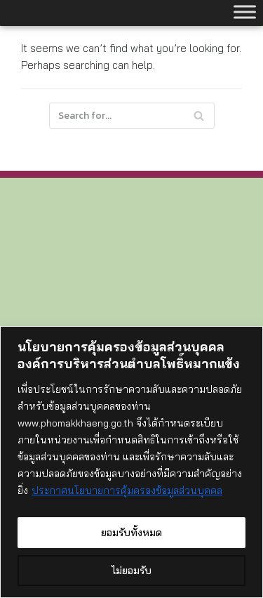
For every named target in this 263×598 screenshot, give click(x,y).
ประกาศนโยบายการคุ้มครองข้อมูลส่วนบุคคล (127, 490)
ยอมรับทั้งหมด (131, 532)
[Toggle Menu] (245, 11)
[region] (131, 462)
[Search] (132, 116)
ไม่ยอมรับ (131, 570)
